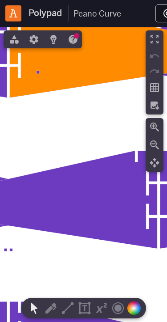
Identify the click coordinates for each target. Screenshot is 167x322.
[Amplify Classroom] (13, 13)
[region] (83, 174)
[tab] (13, 39)
